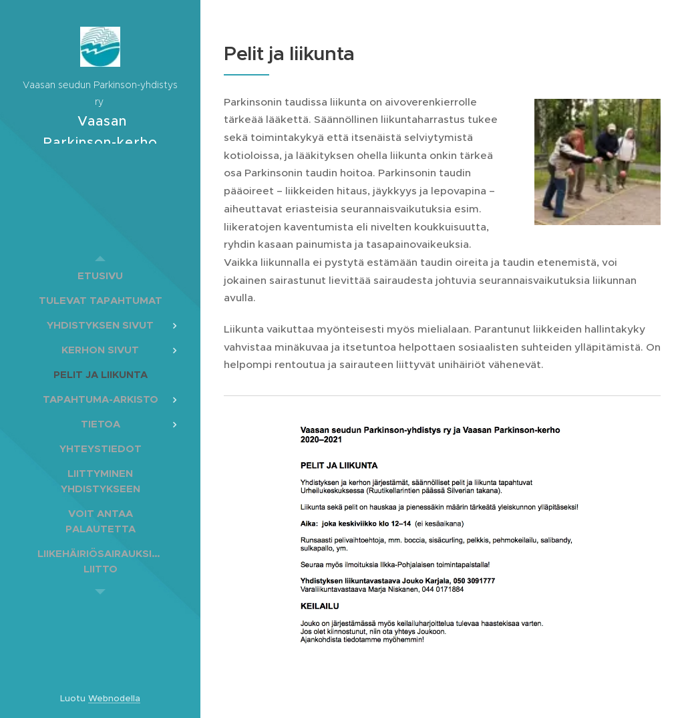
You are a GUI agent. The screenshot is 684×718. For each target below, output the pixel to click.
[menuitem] (100, 275)
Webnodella (114, 698)
